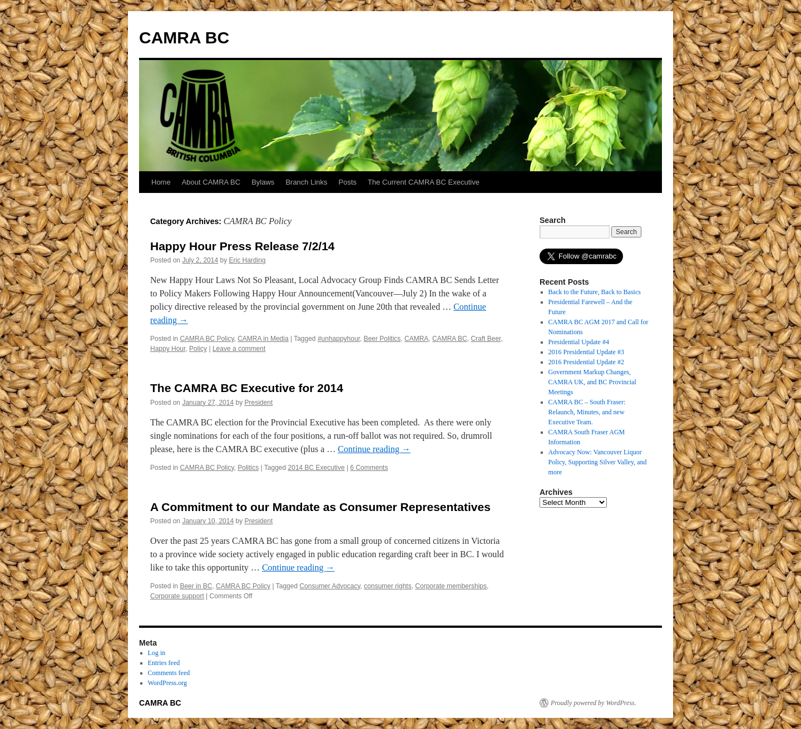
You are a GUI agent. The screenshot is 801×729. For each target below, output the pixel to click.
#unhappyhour (339, 339)
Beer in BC (196, 586)
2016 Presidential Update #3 (586, 352)
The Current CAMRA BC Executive (423, 182)
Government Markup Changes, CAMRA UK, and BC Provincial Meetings (592, 382)
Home (161, 182)
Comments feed (169, 673)
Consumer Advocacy (329, 586)
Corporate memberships (451, 586)
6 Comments (369, 468)
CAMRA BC (184, 37)
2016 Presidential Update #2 (586, 362)
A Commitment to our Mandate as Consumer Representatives (320, 506)
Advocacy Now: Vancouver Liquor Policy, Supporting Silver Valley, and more (597, 462)
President (259, 402)
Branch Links (306, 182)
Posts (348, 182)
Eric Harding (247, 260)
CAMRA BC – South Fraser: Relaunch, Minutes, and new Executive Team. (587, 412)
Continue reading (374, 449)
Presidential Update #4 (578, 342)
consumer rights (387, 586)
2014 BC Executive (316, 468)
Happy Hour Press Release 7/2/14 (242, 246)
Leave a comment (238, 349)
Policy (198, 349)
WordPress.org (167, 683)
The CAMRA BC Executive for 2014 (246, 387)
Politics (248, 468)
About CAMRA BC (211, 182)
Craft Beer (486, 339)
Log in (157, 653)
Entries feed (164, 663)
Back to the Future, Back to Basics (594, 292)
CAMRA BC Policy (207, 339)
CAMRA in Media (263, 339)
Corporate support (177, 596)
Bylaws (262, 182)
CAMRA (416, 339)
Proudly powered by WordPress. (593, 703)
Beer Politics (382, 339)
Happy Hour (167, 349)
